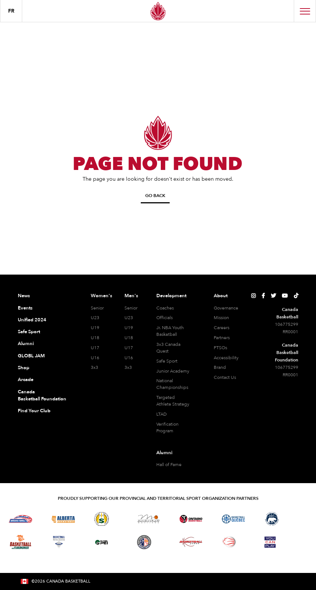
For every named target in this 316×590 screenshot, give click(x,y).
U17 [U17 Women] (95, 348)
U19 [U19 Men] (128, 328)
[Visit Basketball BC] (20, 519)
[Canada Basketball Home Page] (158, 11)
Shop (23, 367)
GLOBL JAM (31, 356)
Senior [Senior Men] (130, 308)
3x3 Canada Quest (168, 347)
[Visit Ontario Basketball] (191, 519)
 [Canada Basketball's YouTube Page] (285, 295)
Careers (221, 328)
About (220, 295)
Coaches (165, 308)
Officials (164, 318)
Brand (220, 367)
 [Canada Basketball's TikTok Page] (296, 295)
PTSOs (220, 348)
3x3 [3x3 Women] (94, 367)
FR (11, 10)
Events (25, 308)
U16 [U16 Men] (128, 358)
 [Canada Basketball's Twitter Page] (273, 295)
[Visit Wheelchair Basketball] (229, 541)
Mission (221, 318)
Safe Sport (29, 331)
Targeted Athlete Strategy (172, 400)
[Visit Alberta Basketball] (63, 519)
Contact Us (225, 377)
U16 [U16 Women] (95, 358)
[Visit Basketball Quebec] (233, 519)
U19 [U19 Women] (95, 328)
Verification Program (167, 427)
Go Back (155, 196)
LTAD (161, 414)
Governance (226, 308)
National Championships (172, 384)
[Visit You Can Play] (270, 542)
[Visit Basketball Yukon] (191, 542)
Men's (131, 295)
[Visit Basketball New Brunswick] (20, 542)
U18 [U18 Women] (95, 338)
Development (171, 295)
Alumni (26, 343)
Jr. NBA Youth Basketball (170, 331)
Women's (101, 295)
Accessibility (226, 358)
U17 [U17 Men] (128, 348)
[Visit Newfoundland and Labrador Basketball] (144, 542)
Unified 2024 (32, 320)
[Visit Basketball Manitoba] (148, 518)
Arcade (25, 379)
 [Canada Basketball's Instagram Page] (253, 295)
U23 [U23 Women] (95, 318)
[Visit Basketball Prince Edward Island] (101, 542)
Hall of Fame (169, 465)
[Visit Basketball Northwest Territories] (272, 519)
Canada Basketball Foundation (42, 396)
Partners (222, 338)
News (24, 295)
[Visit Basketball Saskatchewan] (101, 519)
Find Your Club (34, 410)
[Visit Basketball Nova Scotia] (58, 542)
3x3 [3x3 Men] (128, 367)
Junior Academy (172, 371)
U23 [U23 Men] (128, 318)
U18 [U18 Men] (128, 338)
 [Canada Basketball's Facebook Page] (263, 295)
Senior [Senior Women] (97, 308)
